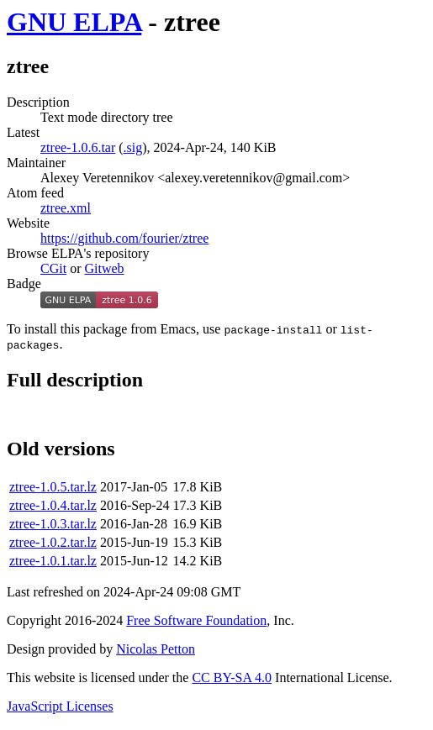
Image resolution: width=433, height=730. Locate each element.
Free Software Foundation (196, 623)
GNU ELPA (74, 22)
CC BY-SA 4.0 (232, 680)
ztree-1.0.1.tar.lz (53, 563)
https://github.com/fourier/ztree (124, 238)
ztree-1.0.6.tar (77, 147)
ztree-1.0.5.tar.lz (53, 489)
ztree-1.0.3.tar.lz (53, 526)
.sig (133, 147)
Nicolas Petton (155, 651)
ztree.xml (65, 208)
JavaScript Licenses (60, 708)
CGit (53, 268)
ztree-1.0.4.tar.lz (53, 508)
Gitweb (104, 268)
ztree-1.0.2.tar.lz (53, 545)
